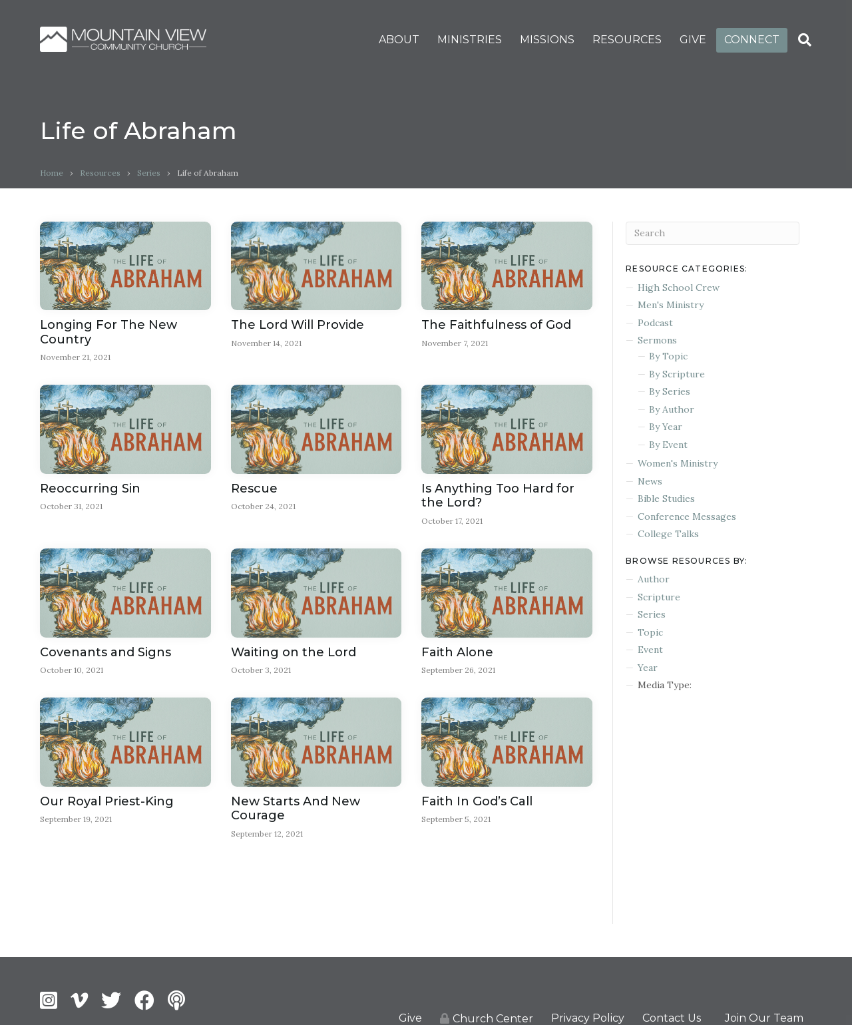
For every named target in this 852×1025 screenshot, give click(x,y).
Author (654, 579)
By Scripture (677, 374)
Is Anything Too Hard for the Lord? (497, 496)
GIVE (693, 39)
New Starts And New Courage (295, 810)
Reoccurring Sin (90, 489)
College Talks (668, 534)
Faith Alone (457, 653)
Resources (100, 173)
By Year (665, 427)
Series (148, 173)
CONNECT (751, 39)
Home (51, 173)
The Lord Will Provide (297, 324)
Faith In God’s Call (476, 802)
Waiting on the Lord (293, 653)
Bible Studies (666, 499)
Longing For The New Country (108, 332)
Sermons (657, 340)
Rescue (254, 489)
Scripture (659, 597)
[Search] (805, 40)
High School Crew (679, 288)
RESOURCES (627, 39)
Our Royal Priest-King (107, 802)
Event (650, 650)
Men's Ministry (671, 305)
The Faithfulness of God (496, 324)
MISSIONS (547, 39)
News (650, 481)
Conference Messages (687, 516)
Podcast (655, 323)
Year (648, 668)
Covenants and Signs (105, 653)
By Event (668, 445)
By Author (671, 409)
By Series (669, 391)
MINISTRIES (469, 39)
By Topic (668, 356)
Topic (650, 632)
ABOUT (399, 39)
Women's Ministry (678, 463)
